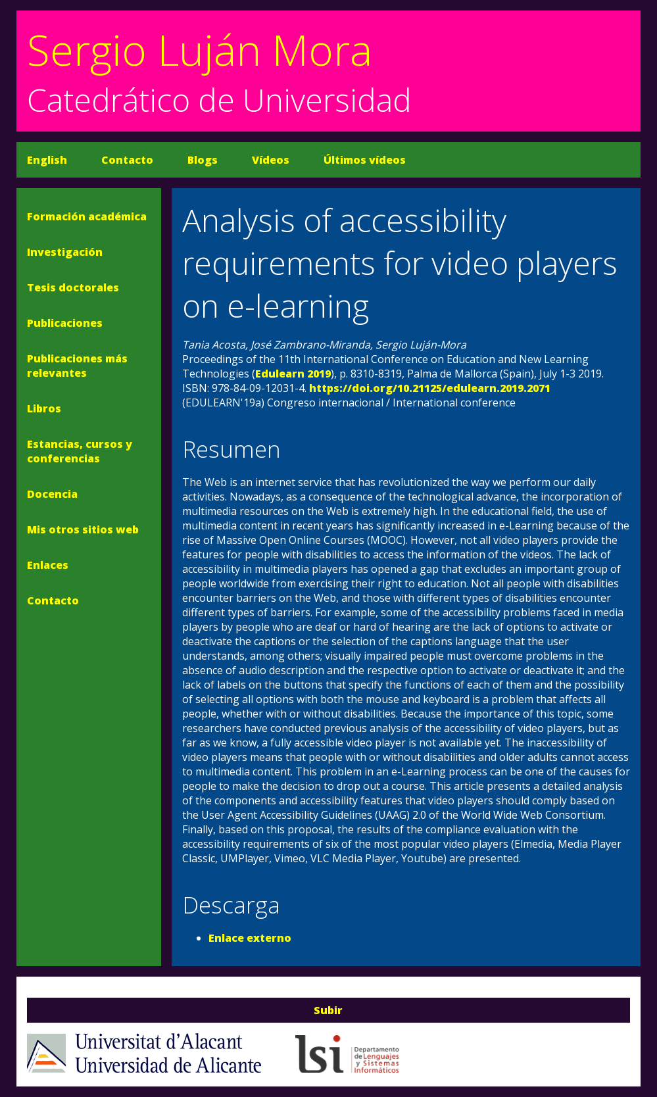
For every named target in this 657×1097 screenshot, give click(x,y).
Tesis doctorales (73, 287)
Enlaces (47, 565)
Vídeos (270, 160)
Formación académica (87, 216)
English (47, 160)
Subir (328, 1010)
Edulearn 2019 (293, 373)
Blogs (202, 160)
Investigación (65, 252)
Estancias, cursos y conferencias (79, 451)
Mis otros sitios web (83, 529)
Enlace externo (249, 938)
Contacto (127, 160)
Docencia (52, 494)
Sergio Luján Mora (199, 49)
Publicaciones (65, 323)
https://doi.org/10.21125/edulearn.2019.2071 (429, 388)
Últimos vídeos (365, 160)
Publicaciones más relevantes (77, 365)
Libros (44, 408)
